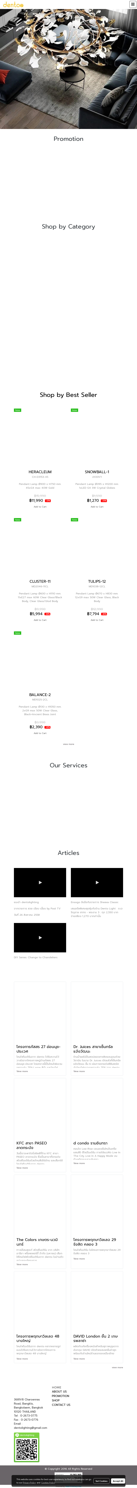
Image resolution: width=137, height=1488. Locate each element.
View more (22, 1071)
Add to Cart (40, 506)
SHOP (56, 1400)
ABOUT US (59, 1391)
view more (68, 744)
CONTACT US (61, 1405)
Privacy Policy (29, 1482)
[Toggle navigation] (132, 4)
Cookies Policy (48, 1482)
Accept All (118, 1480)
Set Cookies (101, 1480)
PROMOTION (60, 1396)
